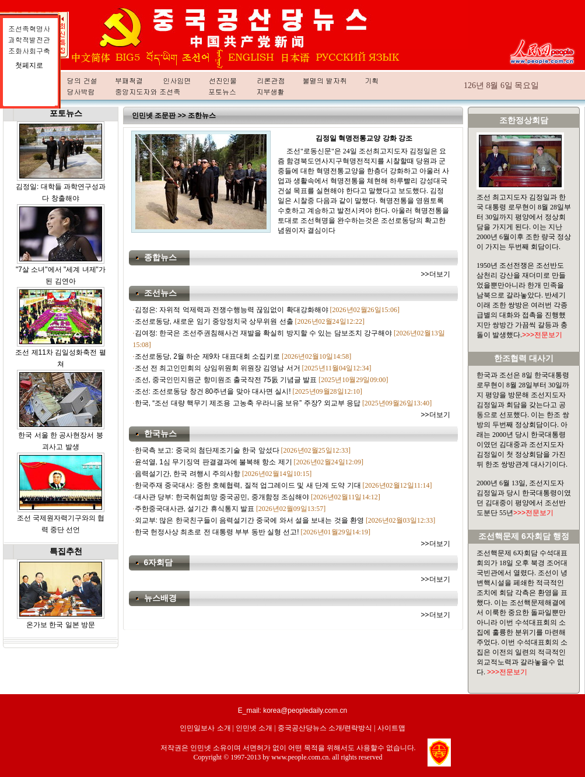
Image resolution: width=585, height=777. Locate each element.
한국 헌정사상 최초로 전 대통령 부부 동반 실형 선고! (217, 532)
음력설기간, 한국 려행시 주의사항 (187, 474)
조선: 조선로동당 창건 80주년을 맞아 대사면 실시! (213, 391)
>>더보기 (435, 274)
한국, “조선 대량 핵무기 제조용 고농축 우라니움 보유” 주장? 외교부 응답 (247, 403)
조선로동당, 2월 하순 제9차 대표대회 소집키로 (207, 356)
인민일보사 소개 (205, 728)
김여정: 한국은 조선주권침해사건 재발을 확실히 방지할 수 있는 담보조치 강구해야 (263, 333)
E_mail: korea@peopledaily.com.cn (292, 710)
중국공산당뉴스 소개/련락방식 (325, 728)
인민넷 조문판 (154, 115)
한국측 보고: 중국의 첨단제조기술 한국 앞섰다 (207, 450)
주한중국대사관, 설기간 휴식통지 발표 (194, 509)
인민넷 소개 (254, 728)
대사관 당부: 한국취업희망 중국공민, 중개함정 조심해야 (222, 497)
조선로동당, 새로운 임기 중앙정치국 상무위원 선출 (214, 321)
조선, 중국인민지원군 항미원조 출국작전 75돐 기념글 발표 (226, 380)
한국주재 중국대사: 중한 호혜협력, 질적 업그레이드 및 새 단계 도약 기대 (248, 485)
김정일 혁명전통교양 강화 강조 (364, 138)
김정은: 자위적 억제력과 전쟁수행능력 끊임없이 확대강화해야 (231, 310)
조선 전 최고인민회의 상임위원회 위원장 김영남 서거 (217, 368)
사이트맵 (391, 728)
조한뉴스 (202, 115)
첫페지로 (29, 65)
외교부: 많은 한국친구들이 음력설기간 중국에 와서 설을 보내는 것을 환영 (249, 520)
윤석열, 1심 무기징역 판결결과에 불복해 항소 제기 (213, 462)
